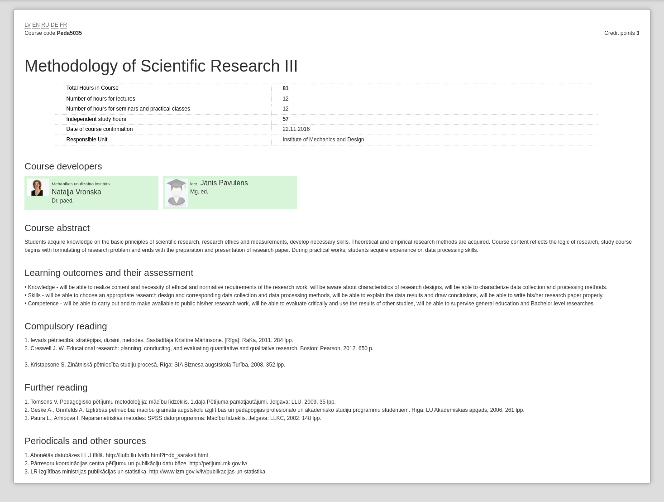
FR (63, 25)
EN (36, 25)
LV (27, 25)
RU (45, 25)
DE (54, 25)
